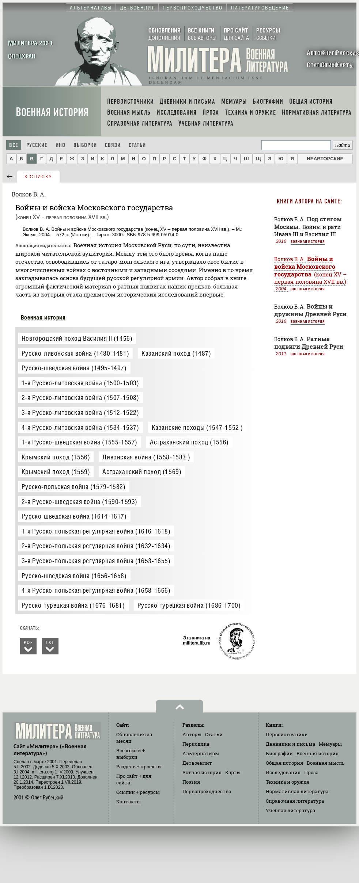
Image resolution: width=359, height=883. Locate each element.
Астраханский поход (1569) (141, 471)
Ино (60, 145)
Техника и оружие (287, 782)
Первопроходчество (206, 791)
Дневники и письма (290, 744)
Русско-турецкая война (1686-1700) (189, 605)
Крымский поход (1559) (56, 471)
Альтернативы (200, 753)
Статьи (137, 145)
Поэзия (191, 782)
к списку (38, 176)
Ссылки (138, 792)
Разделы (139, 766)
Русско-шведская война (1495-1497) (74, 368)
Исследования (283, 772)
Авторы (191, 734)
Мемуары (330, 744)
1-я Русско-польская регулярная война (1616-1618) (96, 531)
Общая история (284, 763)
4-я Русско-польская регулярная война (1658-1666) (96, 590)
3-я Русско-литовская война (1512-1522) (80, 412)
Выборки (85, 145)
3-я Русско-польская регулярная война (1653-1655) (96, 561)
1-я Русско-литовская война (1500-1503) (80, 383)
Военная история (52, 112)
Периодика (195, 744)
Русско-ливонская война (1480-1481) (75, 353)
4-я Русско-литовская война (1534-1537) (80, 427)
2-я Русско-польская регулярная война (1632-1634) (96, 546)
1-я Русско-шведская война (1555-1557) (79, 442)
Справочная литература (295, 801)
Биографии (279, 753)
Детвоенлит (197, 763)
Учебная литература (290, 810)
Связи (113, 145)
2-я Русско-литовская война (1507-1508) (80, 397)
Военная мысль (326, 763)
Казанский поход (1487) (176, 353)
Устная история (202, 772)
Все (13, 145)
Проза (311, 772)
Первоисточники (287, 734)
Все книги (130, 753)
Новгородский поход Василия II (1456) (77, 338)
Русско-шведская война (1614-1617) (74, 516)
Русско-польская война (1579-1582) (74, 486)
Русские (37, 145)
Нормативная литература (297, 791)
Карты (233, 772)
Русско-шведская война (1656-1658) (74, 576)
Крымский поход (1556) (56, 457)
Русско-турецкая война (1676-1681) (73, 605)
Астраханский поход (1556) (189, 442)
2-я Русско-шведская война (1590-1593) (79, 501)
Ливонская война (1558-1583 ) (146, 457)
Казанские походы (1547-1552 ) (197, 427)
